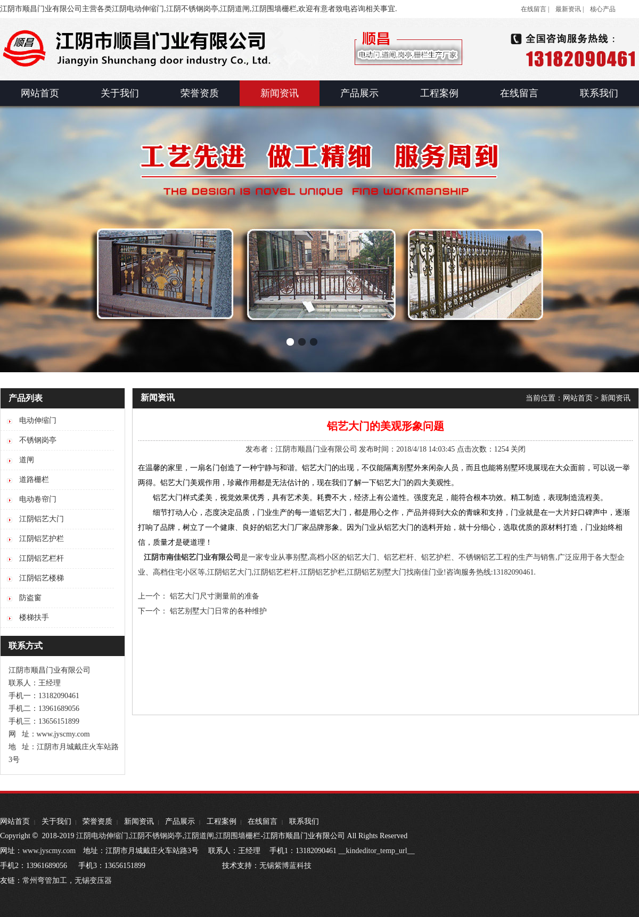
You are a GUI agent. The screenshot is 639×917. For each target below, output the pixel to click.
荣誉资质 (97, 821)
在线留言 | (535, 9)
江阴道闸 (199, 836)
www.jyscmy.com (49, 851)
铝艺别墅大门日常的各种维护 (218, 611)
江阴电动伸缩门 (102, 836)
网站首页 (578, 398)
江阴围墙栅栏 (238, 836)
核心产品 (603, 9)
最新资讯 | (569, 9)
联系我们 (304, 821)
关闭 (518, 449)
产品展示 (180, 821)
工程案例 (221, 821)
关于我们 (56, 821)
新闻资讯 (615, 398)
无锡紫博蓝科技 (285, 866)
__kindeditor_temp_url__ (377, 851)
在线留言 (262, 821)
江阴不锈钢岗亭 (156, 836)
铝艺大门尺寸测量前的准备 (214, 596)
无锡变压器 (93, 881)
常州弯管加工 (44, 881)
